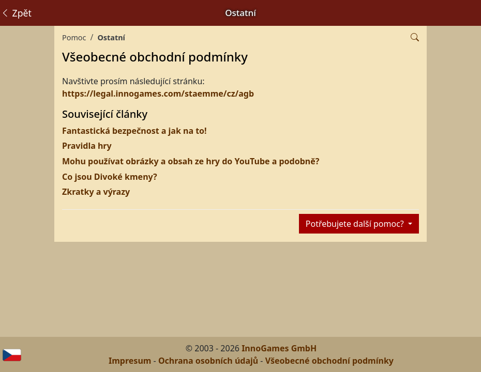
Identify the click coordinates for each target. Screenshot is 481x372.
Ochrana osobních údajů (208, 360)
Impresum (130, 360)
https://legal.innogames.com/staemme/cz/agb (158, 93)
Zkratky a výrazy (96, 191)
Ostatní (111, 37)
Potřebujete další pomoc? (356, 223)
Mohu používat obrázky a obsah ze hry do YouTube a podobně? (190, 161)
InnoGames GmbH (279, 348)
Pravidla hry (87, 145)
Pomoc (74, 37)
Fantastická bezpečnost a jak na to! (134, 130)
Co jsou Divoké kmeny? (109, 176)
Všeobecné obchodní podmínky (329, 360)
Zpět (16, 13)
